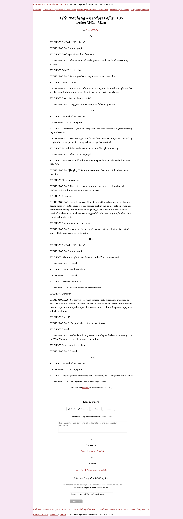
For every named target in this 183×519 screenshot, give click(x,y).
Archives (54, 4)
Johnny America (40, 4)
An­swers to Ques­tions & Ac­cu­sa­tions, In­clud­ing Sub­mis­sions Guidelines (75, 9)
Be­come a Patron (119, 9)
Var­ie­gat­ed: (91, 470)
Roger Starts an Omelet (92, 451)
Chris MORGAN (92, 30)
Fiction (63, 4)
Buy (140, 9)
